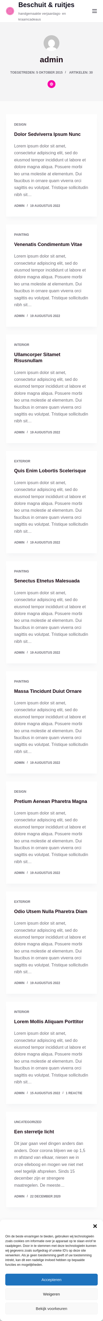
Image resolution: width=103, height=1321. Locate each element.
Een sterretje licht (34, 1131)
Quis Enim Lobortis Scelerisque (50, 470)
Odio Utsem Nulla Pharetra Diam (50, 911)
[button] (95, 1226)
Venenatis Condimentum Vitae (48, 244)
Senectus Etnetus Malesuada (46, 580)
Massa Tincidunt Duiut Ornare (48, 691)
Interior (21, 345)
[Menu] (94, 11)
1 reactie (74, 1093)
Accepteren (51, 1279)
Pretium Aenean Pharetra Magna (50, 801)
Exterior (22, 461)
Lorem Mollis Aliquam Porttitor (48, 1021)
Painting (21, 235)
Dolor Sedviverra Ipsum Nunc (47, 134)
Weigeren (51, 1294)
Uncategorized (27, 1122)
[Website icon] (51, 84)
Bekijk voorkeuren (51, 1308)
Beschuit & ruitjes (46, 4)
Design (20, 124)
